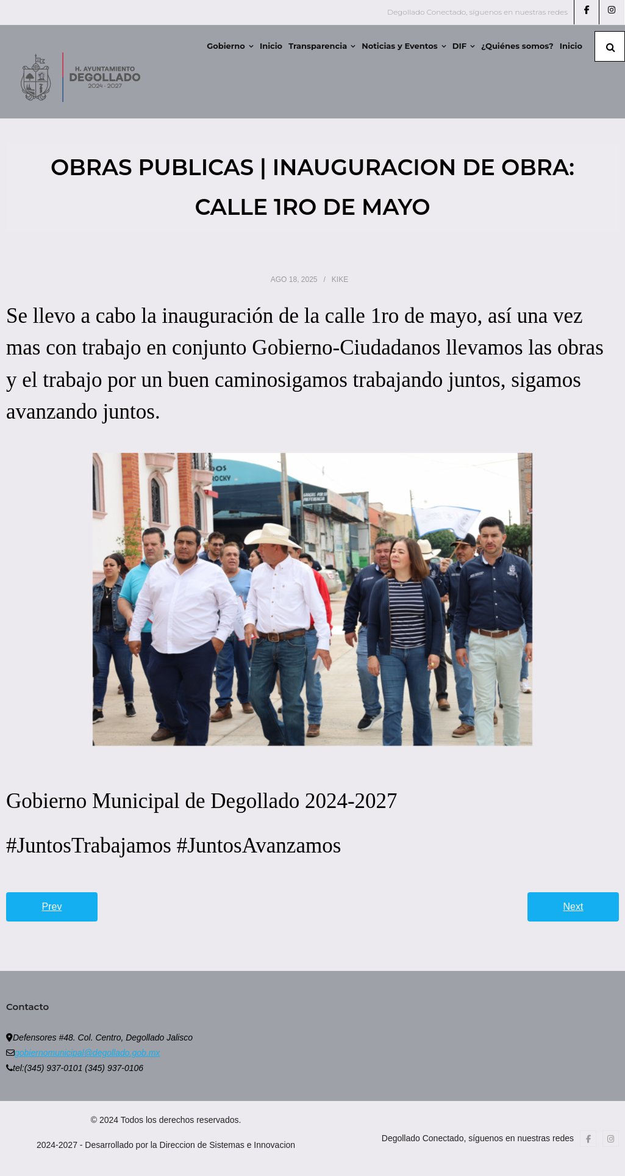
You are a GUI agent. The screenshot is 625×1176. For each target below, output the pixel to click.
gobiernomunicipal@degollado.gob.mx (87, 1053)
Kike (340, 279)
